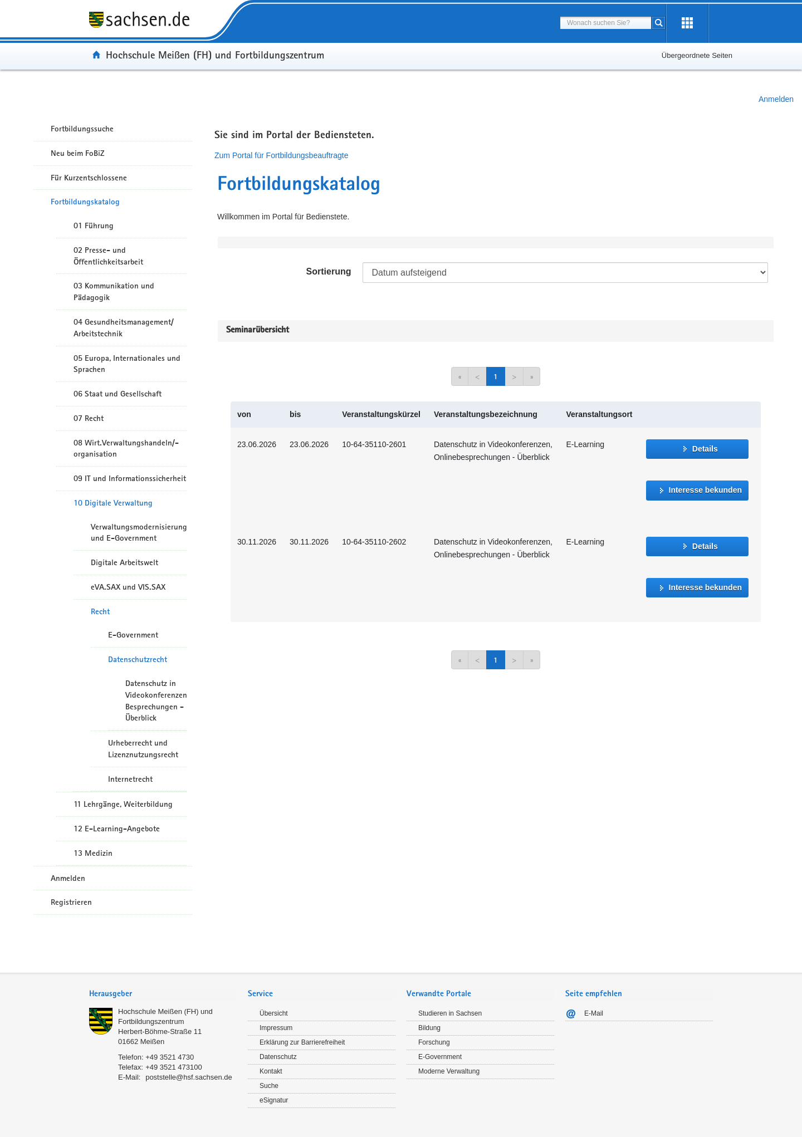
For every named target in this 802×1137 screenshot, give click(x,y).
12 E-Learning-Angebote (117, 829)
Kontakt (271, 1071)
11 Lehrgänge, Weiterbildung (123, 804)
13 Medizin (93, 853)
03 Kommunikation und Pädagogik (114, 291)
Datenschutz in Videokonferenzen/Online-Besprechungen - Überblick (156, 700)
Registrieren (71, 902)
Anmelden (776, 99)
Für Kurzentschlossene (89, 178)
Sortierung (328, 271)
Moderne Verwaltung (449, 1071)
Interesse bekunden (705, 490)
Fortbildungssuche (82, 129)
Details (705, 448)
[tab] (163, 995)
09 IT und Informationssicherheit (130, 478)
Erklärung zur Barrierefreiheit (302, 1042)
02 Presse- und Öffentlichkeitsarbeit (108, 256)
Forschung (434, 1042)
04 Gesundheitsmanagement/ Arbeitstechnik (124, 328)
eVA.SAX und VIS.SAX (128, 587)
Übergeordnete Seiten (697, 55)
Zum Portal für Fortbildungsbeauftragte (281, 155)
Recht (100, 611)
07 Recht (89, 418)
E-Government (133, 635)
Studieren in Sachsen (450, 1013)
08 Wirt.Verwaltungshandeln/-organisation (126, 448)
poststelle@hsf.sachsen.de (188, 1077)
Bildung (429, 1028)
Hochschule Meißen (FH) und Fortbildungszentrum (215, 54)
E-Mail (593, 1013)
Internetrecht (130, 779)
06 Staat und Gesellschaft (118, 394)
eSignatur (274, 1100)
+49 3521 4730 (169, 1057)
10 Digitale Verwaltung (113, 503)
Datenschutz (278, 1057)
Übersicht (274, 1013)
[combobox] (606, 23)
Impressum (276, 1028)
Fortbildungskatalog (85, 202)
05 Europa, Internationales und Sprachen (127, 364)
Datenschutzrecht (137, 659)
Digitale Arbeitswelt (124, 562)
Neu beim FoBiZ (78, 153)
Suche (269, 1086)
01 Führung (94, 225)
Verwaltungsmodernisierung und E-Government (139, 532)
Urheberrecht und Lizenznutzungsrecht (143, 748)
